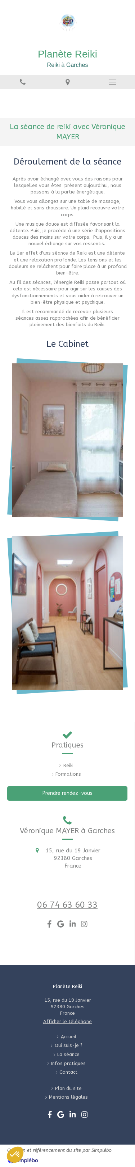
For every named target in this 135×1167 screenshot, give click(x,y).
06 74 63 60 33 (67, 905)
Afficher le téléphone (67, 1021)
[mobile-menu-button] (112, 82)
